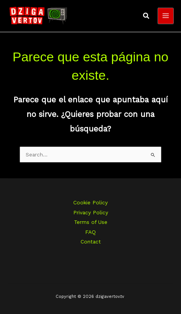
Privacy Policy (90, 212)
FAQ (90, 232)
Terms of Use (90, 222)
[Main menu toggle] (166, 16)
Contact (91, 241)
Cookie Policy (90, 202)
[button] (146, 16)
